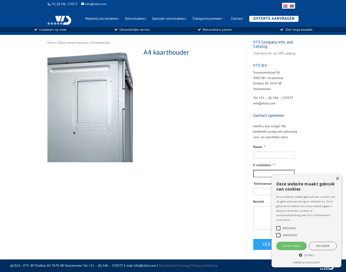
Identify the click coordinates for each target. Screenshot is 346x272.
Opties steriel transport (73, 43)
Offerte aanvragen (274, 18)
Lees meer (283, 220)
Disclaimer (167, 265)
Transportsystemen (207, 19)
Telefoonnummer (266, 183)
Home (51, 43)
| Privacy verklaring (203, 265)
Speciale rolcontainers (169, 19)
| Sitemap (182, 265)
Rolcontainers (135, 19)
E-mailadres (263, 165)
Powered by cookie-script (306, 262)
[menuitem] (285, 6)
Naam (259, 147)
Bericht (258, 201)
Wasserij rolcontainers (102, 19)
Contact (237, 19)
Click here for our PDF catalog (274, 53)
